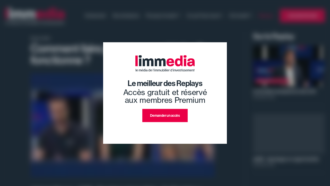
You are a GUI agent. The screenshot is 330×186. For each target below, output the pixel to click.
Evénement (95, 15)
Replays (266, 15)
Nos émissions (126, 15)
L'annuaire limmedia (302, 15)
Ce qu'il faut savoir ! (204, 15)
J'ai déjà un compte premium (165, 128)
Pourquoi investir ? (163, 15)
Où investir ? (240, 15)
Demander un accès (165, 115)
